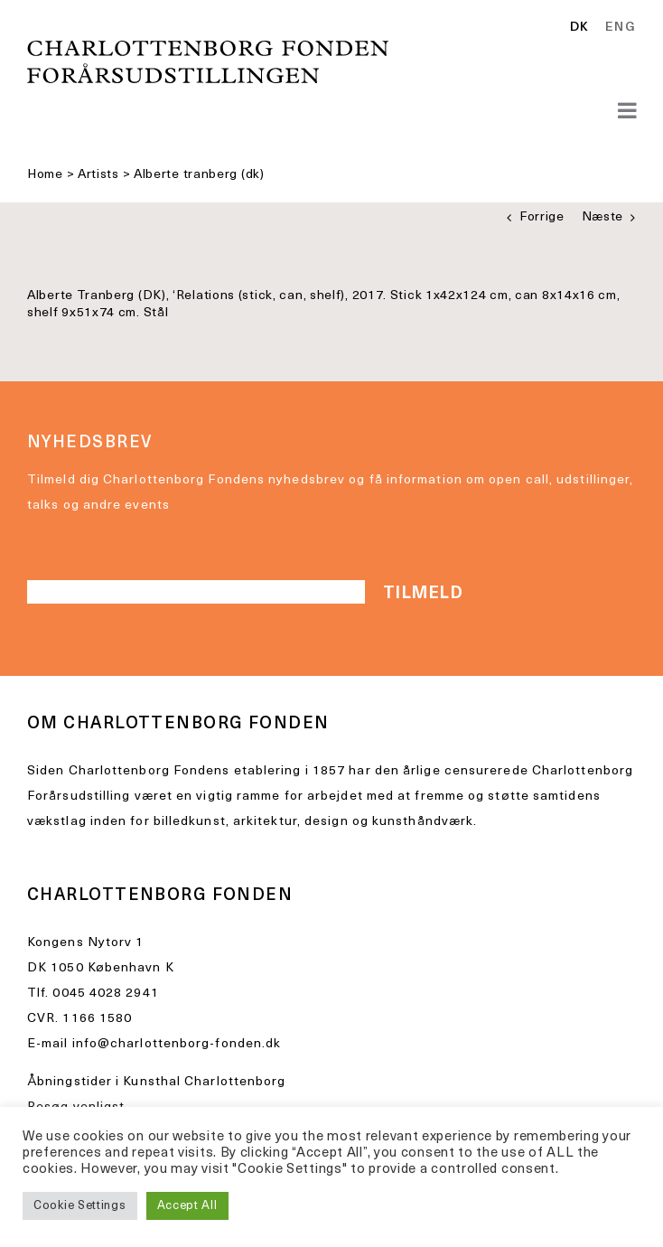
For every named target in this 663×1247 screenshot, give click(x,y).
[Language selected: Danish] (607, 29)
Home (45, 175)
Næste (603, 217)
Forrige (542, 217)
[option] (617, 28)
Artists (98, 175)
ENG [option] (620, 28)
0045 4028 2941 (105, 993)
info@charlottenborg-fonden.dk (177, 1044)
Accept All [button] (187, 1206)
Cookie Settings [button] (79, 1206)
